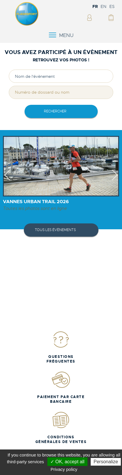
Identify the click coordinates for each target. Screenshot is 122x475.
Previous (7, 180)
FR (95, 6)
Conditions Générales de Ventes (61, 427)
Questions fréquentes (61, 347)
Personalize (106, 461)
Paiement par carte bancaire (61, 387)
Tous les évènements (55, 230)
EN (103, 6)
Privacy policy (64, 469)
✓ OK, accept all (67, 461)
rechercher (55, 111)
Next (115, 180)
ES (112, 6)
